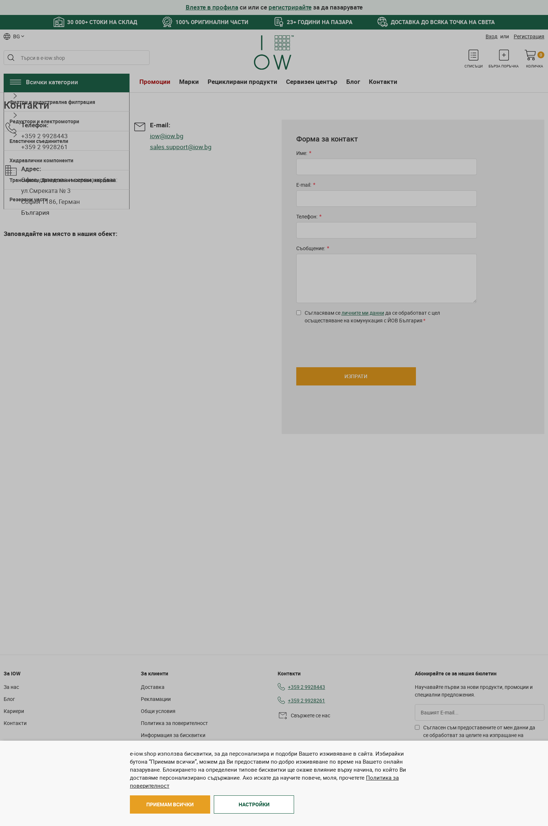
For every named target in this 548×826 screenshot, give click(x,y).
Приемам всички (170, 804)
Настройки (254, 804)
